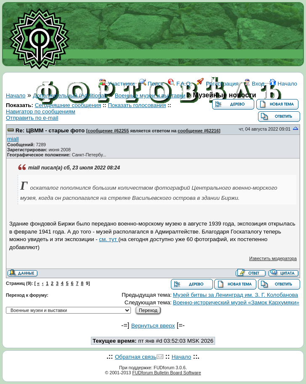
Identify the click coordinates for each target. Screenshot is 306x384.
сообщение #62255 (108, 130)
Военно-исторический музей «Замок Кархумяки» (236, 302)
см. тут (108, 239)
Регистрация (218, 84)
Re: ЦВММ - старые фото (50, 130)
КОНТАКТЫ (196, 121)
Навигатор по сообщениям (40, 111)
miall (13, 139)
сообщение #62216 (198, 130)
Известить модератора (273, 258)
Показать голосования (137, 105)
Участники (116, 84)
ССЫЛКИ (162, 121)
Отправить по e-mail (32, 118)
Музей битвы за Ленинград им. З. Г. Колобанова (235, 295)
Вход (254, 84)
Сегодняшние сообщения (68, 105)
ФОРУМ (116, 121)
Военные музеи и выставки (150, 95)
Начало (283, 84)
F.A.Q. (180, 84)
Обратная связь (135, 357)
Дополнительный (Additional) (70, 95)
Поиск (151, 84)
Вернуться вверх (153, 325)
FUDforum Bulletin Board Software (166, 372)
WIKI (139, 121)
